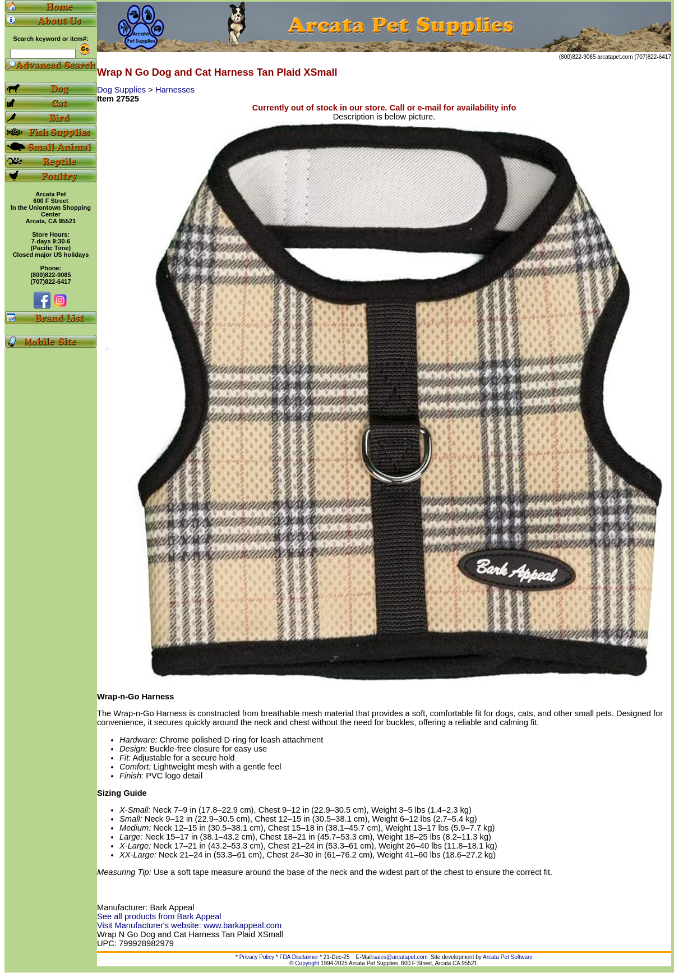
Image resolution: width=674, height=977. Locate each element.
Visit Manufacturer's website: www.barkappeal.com (189, 925)
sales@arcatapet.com (400, 957)
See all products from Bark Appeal (159, 916)
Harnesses (175, 89)
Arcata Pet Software (508, 957)
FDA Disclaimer (298, 957)
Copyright (307, 963)
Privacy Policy (256, 957)
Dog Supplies (122, 89)
